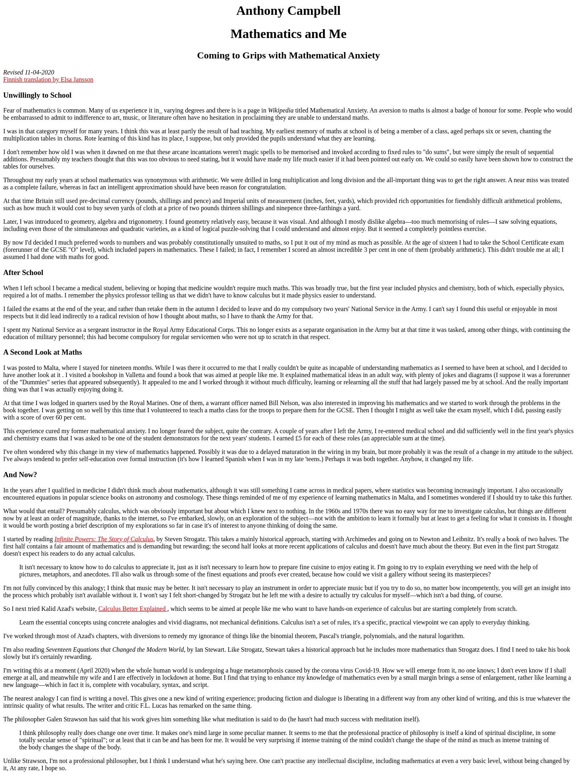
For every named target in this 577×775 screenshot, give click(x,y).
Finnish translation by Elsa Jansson (48, 79)
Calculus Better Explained (133, 608)
